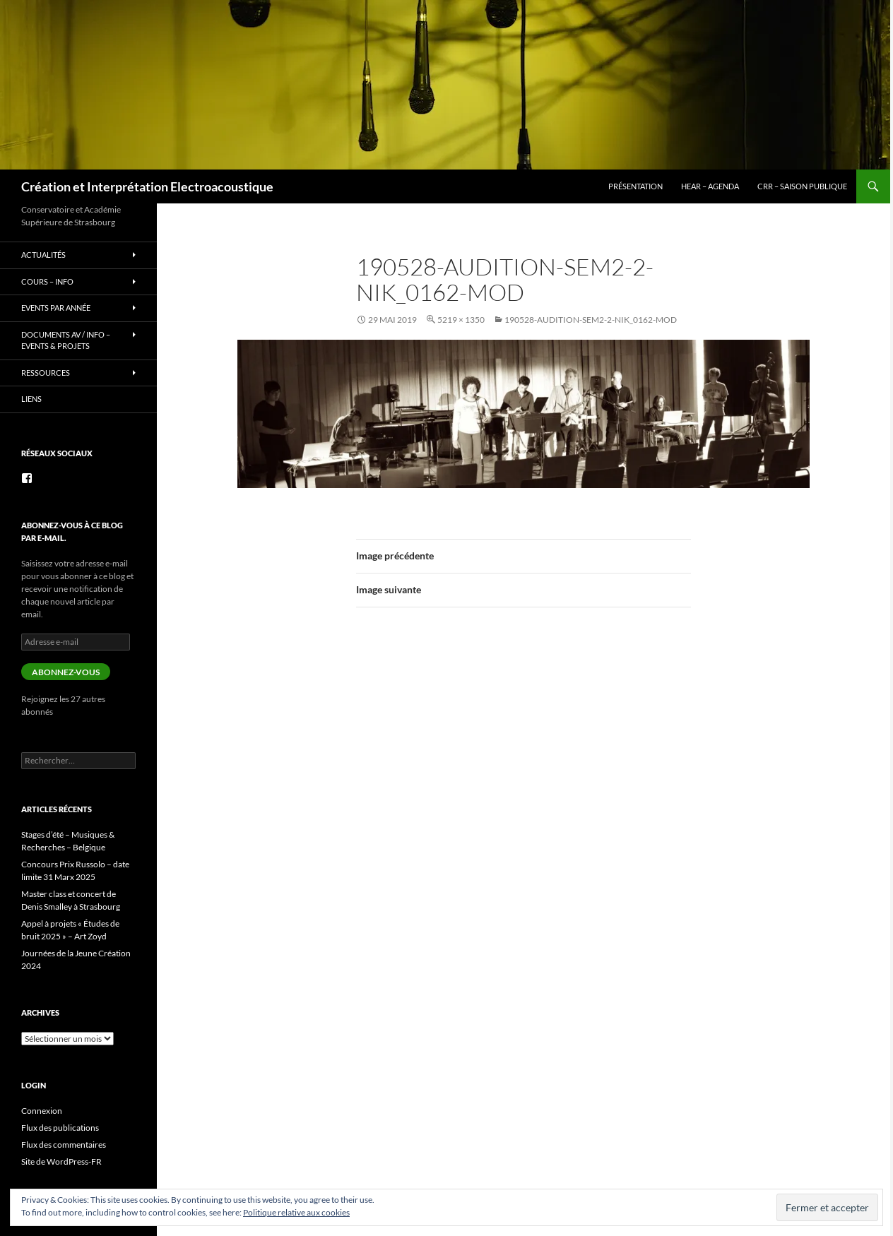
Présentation (635, 186)
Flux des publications (60, 1127)
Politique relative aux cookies (296, 1212)
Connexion (41, 1110)
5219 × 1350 (461, 319)
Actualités (43, 254)
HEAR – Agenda (710, 186)
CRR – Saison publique (802, 186)
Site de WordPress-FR (61, 1161)
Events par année (55, 307)
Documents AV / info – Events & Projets (65, 340)
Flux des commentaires (63, 1144)
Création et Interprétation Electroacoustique (147, 186)
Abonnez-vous (66, 672)
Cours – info (47, 281)
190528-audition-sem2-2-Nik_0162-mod (590, 319)
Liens (31, 398)
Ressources (45, 372)
